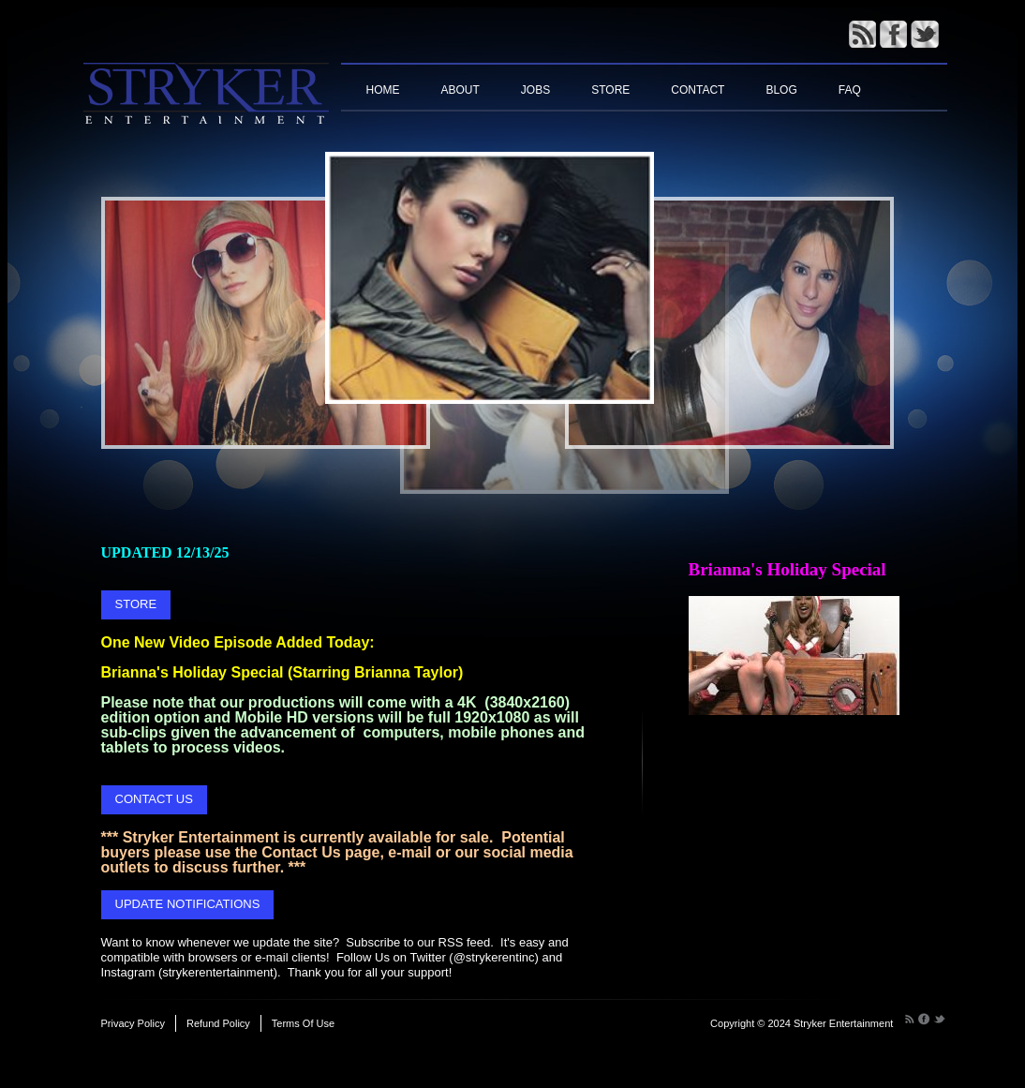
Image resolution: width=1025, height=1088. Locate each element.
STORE (136, 604)
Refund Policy (218, 1023)
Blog (780, 90)
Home (383, 90)
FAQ (850, 90)
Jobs (535, 90)
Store (610, 90)
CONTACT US (154, 799)
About (460, 90)
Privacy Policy (133, 1023)
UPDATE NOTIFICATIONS (187, 904)
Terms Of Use (303, 1023)
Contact (697, 90)
